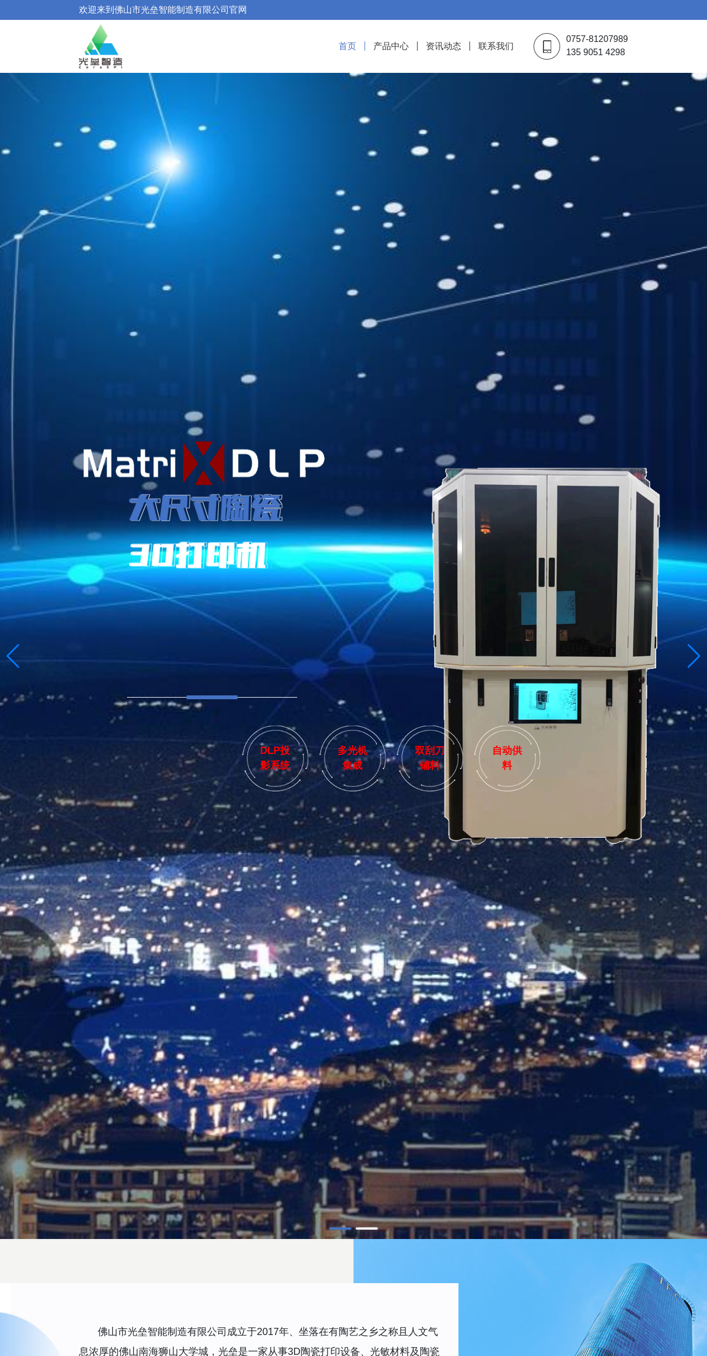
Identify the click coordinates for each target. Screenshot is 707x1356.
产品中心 (391, 46)
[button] (340, 1228)
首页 (347, 46)
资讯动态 (443, 46)
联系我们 (496, 46)
